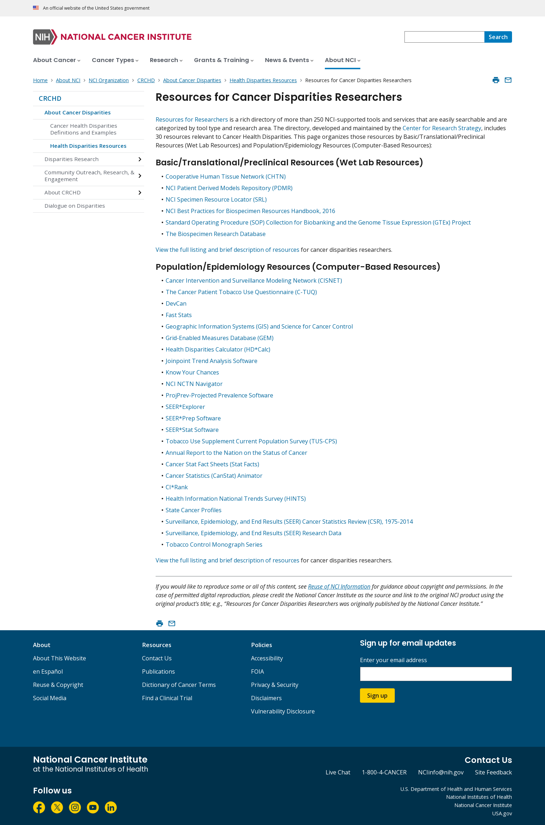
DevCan (176, 303)
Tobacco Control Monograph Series (214, 544)
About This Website (59, 658)
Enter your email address (393, 660)
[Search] (498, 37)
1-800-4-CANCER (384, 772)
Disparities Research (71, 158)
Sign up (377, 695)
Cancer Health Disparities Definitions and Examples (83, 129)
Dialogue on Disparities (74, 205)
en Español (48, 671)
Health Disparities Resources (88, 145)
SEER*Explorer (185, 407)
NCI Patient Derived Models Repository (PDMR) (229, 188)
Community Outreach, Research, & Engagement (89, 176)
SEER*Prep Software (193, 418)
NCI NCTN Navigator (194, 384)
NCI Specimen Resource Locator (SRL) (216, 199)
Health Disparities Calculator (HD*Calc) (218, 349)
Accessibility (267, 658)
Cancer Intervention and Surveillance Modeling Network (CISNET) (254, 280)
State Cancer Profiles (194, 510)
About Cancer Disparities (77, 112)
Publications (158, 671)
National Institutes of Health (479, 796)
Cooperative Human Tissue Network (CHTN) (226, 176)
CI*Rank (177, 487)
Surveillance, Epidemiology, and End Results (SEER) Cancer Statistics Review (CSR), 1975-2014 (289, 521)
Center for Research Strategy (442, 128)
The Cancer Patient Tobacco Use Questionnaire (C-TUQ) (241, 292)
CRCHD (50, 98)
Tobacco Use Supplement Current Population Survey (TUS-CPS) (251, 441)
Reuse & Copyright (58, 685)
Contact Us (157, 658)
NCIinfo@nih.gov (441, 772)
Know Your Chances (192, 372)
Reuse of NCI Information (339, 586)
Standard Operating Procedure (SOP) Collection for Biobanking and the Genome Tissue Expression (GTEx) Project (318, 222)
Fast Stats (179, 315)
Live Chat (338, 772)
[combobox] (444, 37)
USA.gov (502, 813)
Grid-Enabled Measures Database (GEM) (220, 338)
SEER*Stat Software (192, 430)
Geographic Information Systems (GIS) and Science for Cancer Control (259, 326)
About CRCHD (62, 192)
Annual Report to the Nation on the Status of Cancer (236, 453)
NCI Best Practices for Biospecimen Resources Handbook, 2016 (250, 211)
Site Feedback (493, 772)
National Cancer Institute (483, 805)
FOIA (257, 671)
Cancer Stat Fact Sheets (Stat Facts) (212, 464)
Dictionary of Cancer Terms (179, 685)
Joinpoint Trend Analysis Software (211, 361)
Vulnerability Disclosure (283, 711)
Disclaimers (266, 698)
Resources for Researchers (192, 119)
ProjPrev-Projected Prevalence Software (219, 395)
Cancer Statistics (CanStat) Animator (214, 476)
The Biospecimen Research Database (216, 234)
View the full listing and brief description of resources (227, 250)
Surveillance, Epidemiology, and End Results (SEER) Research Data (253, 533)
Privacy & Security (274, 685)
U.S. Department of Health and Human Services (456, 789)
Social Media (49, 698)
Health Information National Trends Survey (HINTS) (236, 499)
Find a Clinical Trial (167, 698)
